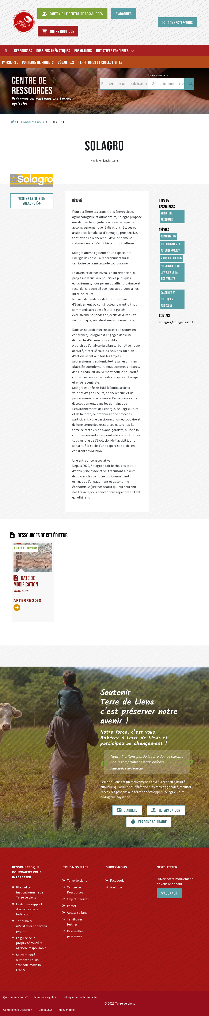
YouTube (116, 887)
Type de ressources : (159, 75)
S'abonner (169, 893)
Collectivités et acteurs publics (170, 247)
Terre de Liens (77, 880)
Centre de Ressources (75, 889)
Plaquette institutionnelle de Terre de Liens (29, 892)
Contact (164, 315)
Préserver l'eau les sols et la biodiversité (170, 272)
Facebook (117, 880)
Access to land (77, 912)
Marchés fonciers (171, 258)
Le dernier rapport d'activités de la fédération (29, 909)
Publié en (96, 160)
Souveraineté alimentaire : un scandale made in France (28, 962)
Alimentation (168, 236)
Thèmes (164, 229)
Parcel (71, 906)
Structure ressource (167, 217)
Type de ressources (167, 203)
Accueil (13, 122)
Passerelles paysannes (75, 933)
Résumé (77, 200)
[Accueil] (6, 50)
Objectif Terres (78, 899)
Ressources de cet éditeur (43, 535)
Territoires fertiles (75, 921)
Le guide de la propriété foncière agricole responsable (31, 943)
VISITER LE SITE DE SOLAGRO (31, 201)
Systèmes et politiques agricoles (168, 299)
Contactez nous (32, 122)
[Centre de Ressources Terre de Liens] (23, 21)
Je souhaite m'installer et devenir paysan (31, 926)
